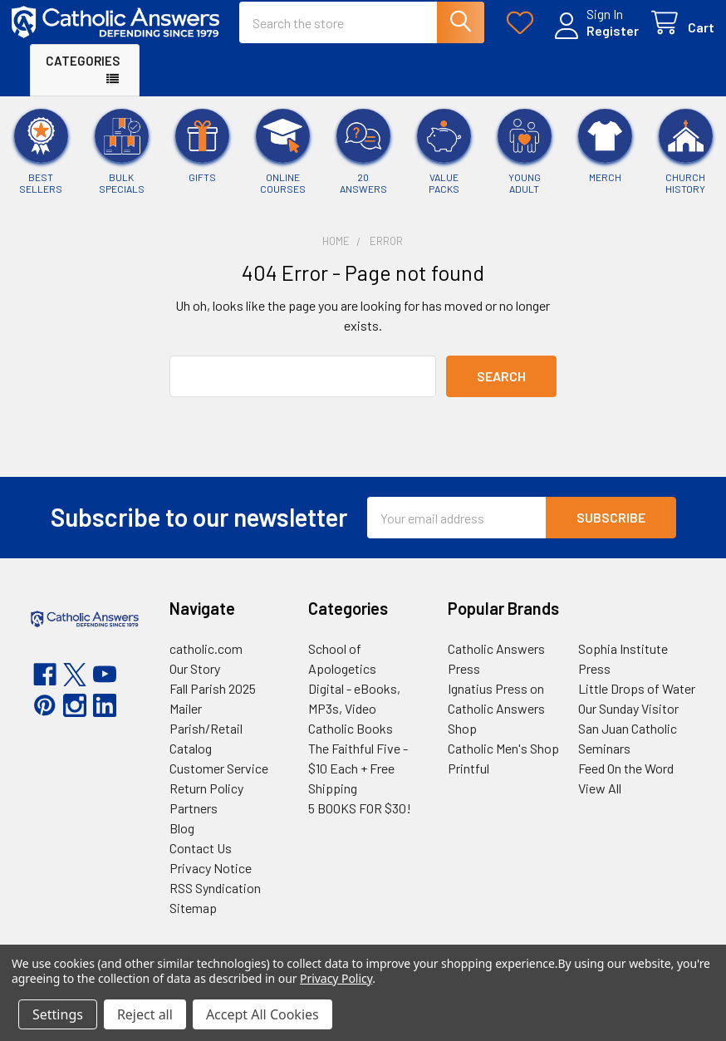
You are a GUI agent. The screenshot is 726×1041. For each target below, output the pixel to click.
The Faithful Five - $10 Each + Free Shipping (358, 782)
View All (599, 802)
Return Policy (206, 802)
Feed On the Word (626, 782)
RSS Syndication (215, 902)
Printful (468, 782)
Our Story (194, 682)
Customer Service (218, 782)
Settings (57, 1014)
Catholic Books (350, 742)
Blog (181, 842)
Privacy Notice (210, 882)
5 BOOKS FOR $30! (359, 822)
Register (594, 39)
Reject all (145, 1014)
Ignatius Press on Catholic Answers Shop (496, 722)
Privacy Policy (336, 978)
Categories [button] (83, 73)
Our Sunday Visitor (628, 722)
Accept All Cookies (262, 1014)
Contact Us (200, 862)
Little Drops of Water (636, 702)
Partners (193, 822)
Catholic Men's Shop (503, 762)
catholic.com (206, 662)
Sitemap (193, 922)
